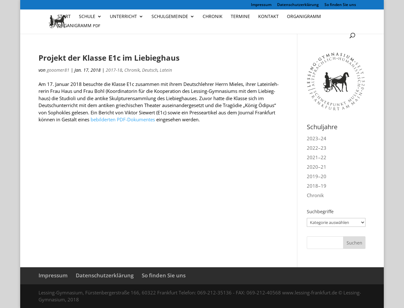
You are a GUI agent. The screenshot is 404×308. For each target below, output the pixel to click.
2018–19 (316, 186)
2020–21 (316, 167)
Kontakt (268, 16)
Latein (166, 70)
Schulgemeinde (170, 16)
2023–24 (316, 138)
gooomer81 (58, 70)
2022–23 (316, 148)
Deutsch (149, 70)
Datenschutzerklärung (298, 5)
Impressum (261, 5)
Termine (240, 16)
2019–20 (316, 176)
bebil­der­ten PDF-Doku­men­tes (123, 119)
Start (64, 16)
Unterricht (123, 16)
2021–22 (316, 157)
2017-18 (114, 70)
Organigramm (304, 16)
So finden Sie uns (340, 5)
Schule (87, 16)
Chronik (213, 16)
